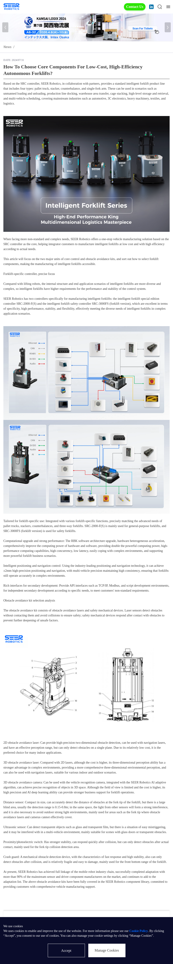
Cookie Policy (138, 931)
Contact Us (134, 7)
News (7, 47)
